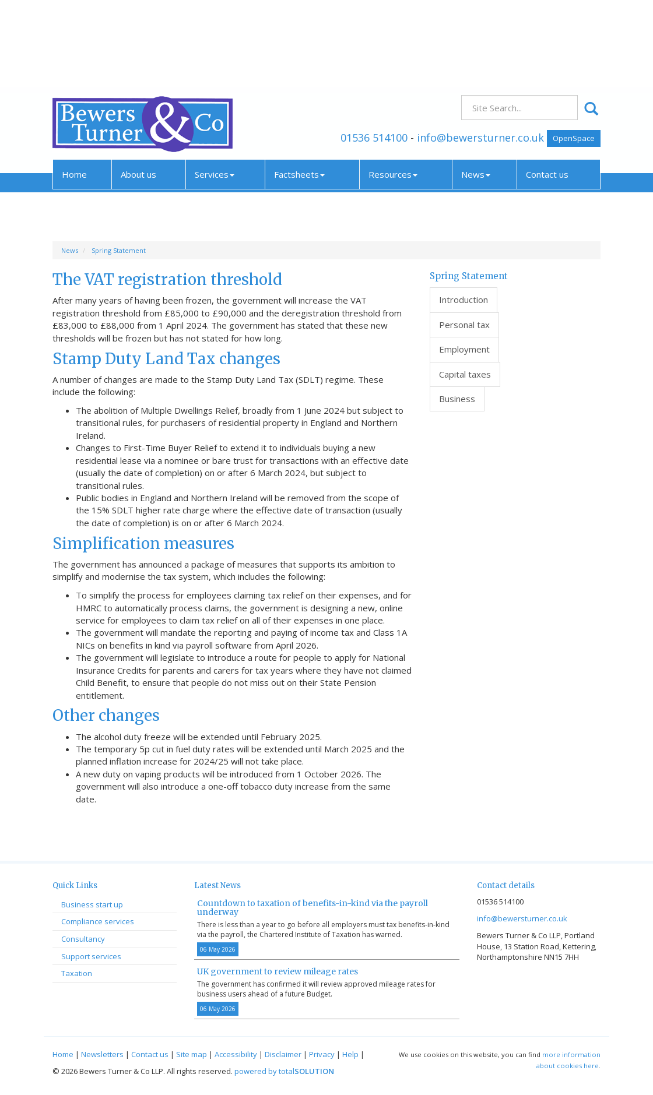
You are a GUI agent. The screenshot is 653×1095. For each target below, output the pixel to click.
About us (138, 91)
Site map (191, 1054)
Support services (91, 956)
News (475, 91)
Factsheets (299, 91)
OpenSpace (574, 55)
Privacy (322, 1054)
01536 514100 (374, 54)
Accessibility (236, 1054)
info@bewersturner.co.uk (480, 54)
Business (457, 398)
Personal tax (464, 324)
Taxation (76, 973)
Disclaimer (283, 1054)
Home (74, 91)
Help (350, 1054)
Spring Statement (119, 250)
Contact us (547, 91)
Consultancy (83, 939)
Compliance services (97, 921)
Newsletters (102, 1054)
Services (214, 91)
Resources (392, 91)
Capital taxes (465, 374)
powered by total (284, 1071)
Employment (464, 349)
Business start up (92, 904)
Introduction (463, 299)
